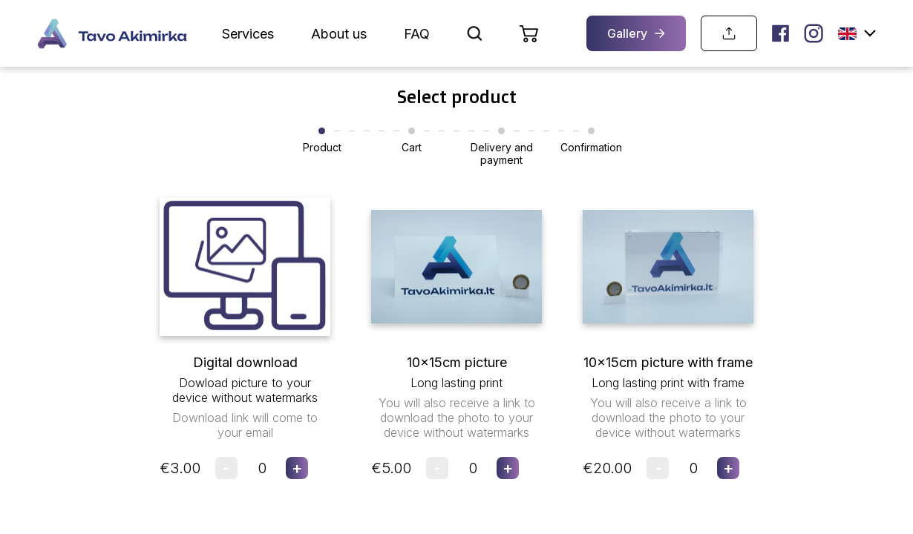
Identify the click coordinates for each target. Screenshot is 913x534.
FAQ (417, 34)
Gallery (636, 33)
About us (339, 34)
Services (248, 34)
